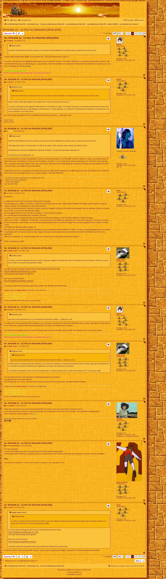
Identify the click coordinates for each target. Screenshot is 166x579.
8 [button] (141, 33)
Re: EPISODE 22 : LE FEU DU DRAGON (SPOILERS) (31, 38)
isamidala (119, 419)
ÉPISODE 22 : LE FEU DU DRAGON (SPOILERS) (32, 29)
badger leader (120, 259)
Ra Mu (118, 149)
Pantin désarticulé (122, 482)
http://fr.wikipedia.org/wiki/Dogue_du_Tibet (20, 271)
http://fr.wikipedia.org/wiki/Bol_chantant (18, 281)
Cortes (118, 190)
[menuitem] (6, 20)
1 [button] (121, 33)
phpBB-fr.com (77, 572)
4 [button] (129, 33)
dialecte (118, 44)
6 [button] (135, 33)
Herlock (118, 79)
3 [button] (126, 33)
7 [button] (138, 33)
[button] (115, 33)
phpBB (68, 570)
